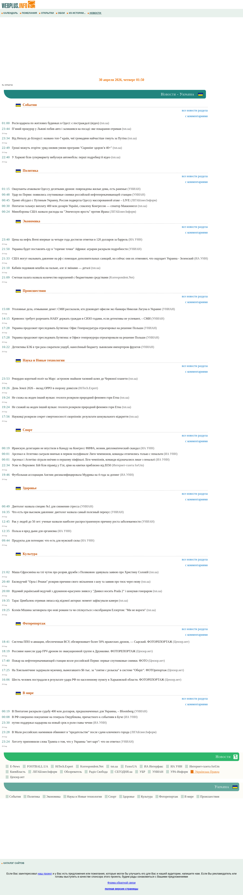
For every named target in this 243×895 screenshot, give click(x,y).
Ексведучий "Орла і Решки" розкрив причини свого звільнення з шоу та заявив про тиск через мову (76, 581)
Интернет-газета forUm (203, 766)
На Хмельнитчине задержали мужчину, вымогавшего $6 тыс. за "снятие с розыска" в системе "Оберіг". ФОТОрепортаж (89, 670)
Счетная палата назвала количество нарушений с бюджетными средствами (60, 277)
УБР (141, 771)
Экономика (53, 796)
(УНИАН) (134, 188)
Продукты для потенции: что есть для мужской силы (46, 540)
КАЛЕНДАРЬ (9, 13)
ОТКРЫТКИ (46, 13)
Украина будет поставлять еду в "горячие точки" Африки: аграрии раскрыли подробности (70, 249)
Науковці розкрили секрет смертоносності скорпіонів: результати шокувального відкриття (70, 416)
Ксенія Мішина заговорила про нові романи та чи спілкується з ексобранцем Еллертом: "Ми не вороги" (79, 610)
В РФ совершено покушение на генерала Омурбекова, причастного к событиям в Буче (67, 717)
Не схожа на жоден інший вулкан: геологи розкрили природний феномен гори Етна (65, 397)
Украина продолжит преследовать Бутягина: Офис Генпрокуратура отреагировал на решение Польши (77, 328)
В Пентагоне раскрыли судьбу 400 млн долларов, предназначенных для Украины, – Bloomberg (72, 711)
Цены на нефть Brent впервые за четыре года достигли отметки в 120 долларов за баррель (70, 239)
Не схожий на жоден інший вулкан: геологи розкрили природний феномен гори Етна (66, 407)
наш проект (45, 873)
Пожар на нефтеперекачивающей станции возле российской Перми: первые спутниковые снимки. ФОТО (80, 660)
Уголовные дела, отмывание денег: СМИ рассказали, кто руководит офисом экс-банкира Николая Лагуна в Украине (86, 309)
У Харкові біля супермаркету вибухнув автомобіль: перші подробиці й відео (61, 157)
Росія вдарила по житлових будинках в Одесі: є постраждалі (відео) (55, 123)
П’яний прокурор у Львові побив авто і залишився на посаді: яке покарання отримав (66, 128)
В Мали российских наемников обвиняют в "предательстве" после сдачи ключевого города (70, 732)
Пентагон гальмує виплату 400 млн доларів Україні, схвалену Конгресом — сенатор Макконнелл (74, 206)
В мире (189, 796)
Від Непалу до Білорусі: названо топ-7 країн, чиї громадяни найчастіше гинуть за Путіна (69, 138)
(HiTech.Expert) (88, 388)
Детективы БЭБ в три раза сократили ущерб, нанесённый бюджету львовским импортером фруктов (76, 347)
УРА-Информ (178, 771)
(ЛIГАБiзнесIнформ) (144, 200)
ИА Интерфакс (153, 766)
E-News (14, 766)
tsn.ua (113, 766)
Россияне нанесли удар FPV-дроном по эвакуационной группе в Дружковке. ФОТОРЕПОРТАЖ (73, 651)
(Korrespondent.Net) (121, 277)
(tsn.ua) (104, 123)
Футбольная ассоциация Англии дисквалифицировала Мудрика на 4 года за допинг (65, 474)
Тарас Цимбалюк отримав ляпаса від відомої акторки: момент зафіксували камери (65, 600)
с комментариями (196, 116)
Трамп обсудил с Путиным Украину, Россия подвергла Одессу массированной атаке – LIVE (71, 200)
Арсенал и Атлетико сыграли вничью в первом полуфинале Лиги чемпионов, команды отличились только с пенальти (87, 453)
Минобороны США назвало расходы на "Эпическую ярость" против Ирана (60, 211)
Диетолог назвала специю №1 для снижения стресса (45, 506)
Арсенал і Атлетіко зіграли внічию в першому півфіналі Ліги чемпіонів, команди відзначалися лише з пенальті (83, 459)
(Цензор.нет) (181, 641)
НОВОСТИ (95, 13)
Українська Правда (206, 771)
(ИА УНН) (135, 239)
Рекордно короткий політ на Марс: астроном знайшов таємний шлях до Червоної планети (70, 378)
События (15, 796)
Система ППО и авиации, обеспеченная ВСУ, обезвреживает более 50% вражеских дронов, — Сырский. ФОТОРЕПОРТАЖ (92, 641)
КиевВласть (17, 771)
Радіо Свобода (98, 771)
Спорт (112, 796)
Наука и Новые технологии (84, 796)
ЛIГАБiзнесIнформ (44, 771)
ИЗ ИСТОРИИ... (76, 13)
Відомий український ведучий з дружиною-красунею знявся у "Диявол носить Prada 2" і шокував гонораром (82, 591)
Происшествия (209, 796)
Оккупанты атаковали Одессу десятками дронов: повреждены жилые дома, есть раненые (69, 188)
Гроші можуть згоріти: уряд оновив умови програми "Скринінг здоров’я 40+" (62, 147)
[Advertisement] (114, 47)
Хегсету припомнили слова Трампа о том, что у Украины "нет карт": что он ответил (66, 741)
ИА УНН (175, 766)
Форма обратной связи (121, 882)
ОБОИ (60, 13)
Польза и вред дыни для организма (34, 531)
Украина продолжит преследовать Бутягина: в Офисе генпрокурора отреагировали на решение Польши (78, 337)
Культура (146, 796)
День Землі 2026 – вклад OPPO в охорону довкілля (44, 388)
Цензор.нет (16, 777)
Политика (33, 796)
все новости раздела (195, 110)
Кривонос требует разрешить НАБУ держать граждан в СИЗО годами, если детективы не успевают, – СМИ (81, 318)
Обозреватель (72, 771)
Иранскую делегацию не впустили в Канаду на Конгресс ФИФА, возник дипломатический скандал (76, 448)
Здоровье (128, 796)
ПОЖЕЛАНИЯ (29, 13)
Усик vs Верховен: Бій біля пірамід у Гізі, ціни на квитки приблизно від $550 (61, 465)
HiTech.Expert (63, 766)
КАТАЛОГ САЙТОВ (13, 863)
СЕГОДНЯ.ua (122, 771)
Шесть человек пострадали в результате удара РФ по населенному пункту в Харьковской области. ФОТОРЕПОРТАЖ (88, 679)
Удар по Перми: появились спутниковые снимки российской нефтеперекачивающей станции (71, 194)
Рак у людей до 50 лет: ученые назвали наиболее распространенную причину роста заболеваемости (76, 521)
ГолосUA (130, 766)
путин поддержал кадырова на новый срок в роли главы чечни (52, 722)
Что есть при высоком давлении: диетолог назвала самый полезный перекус (61, 512)
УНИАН (157, 771)
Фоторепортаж (168, 796)
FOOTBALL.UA (37, 766)
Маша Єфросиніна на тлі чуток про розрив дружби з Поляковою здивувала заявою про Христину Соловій (80, 572)
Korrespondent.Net (91, 766)
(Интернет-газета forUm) (128, 465)
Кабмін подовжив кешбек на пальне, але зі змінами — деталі (51, 268)
